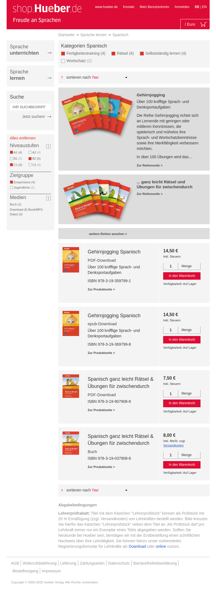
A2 (36, 152)
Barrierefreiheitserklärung (155, 563)
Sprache (24, 50)
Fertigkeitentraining (87, 53)
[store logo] (47, 13)
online (161, 546)
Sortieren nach (78, 77)
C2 (36, 164)
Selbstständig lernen (166, 53)
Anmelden (182, 7)
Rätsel (126, 53)
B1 (18, 158)
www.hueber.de (106, 7)
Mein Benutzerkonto (154, 7)
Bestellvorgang (25, 571)
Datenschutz (119, 563)
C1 (19, 164)
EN (204, 7)
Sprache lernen (93, 35)
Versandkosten (173, 445)
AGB (15, 563)
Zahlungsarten (92, 563)
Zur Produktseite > (101, 289)
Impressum (51, 571)
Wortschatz (79, 60)
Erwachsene (25, 182)
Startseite (66, 35)
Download (137, 546)
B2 (37, 158)
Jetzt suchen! (33, 116)
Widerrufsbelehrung (39, 563)
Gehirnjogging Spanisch (114, 252)
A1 (19, 152)
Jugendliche (24, 187)
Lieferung (68, 563)
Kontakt (128, 7)
